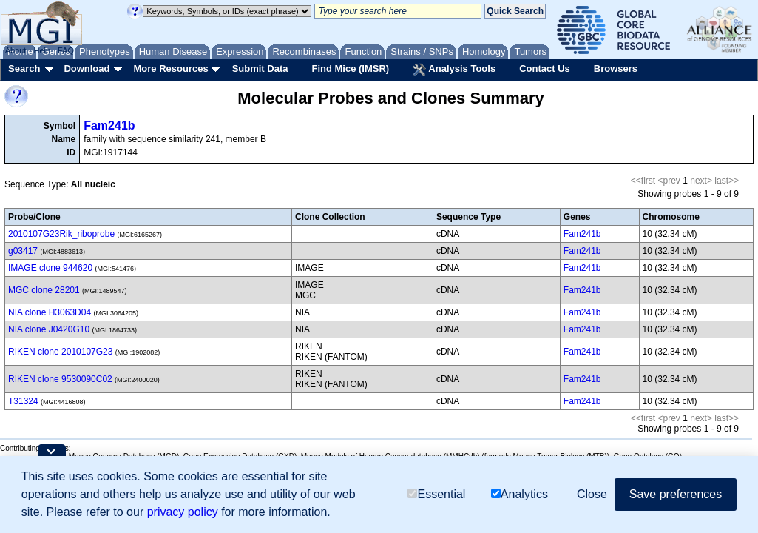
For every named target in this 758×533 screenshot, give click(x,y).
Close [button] (592, 494)
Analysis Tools (454, 69)
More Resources (170, 68)
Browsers (615, 68)
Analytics (519, 494)
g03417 (23, 251)
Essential (436, 494)
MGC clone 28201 (44, 290)
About (16, 50)
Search (24, 68)
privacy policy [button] (182, 512)
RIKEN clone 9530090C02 (60, 379)
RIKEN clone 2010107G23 (60, 351)
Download (86, 68)
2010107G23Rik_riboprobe (61, 234)
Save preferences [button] (675, 494)
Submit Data (260, 68)
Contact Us (544, 68)
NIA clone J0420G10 (48, 329)
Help (41, 50)
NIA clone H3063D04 (49, 312)
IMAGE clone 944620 (50, 268)
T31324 (23, 401)
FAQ (66, 50)
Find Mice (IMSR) (350, 68)
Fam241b (109, 125)
